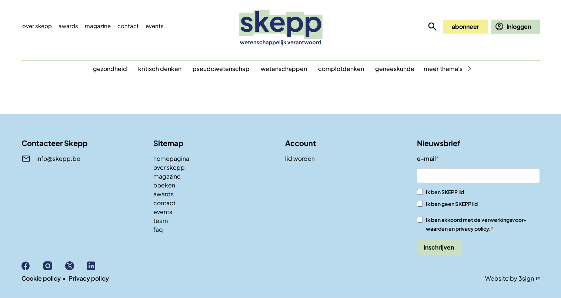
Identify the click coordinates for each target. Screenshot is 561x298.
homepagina (171, 158)
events (155, 25)
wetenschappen (284, 68)
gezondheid (110, 68)
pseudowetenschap (221, 68)
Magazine (98, 25)
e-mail (426, 158)
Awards (68, 25)
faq (158, 229)
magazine (167, 176)
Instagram (54, 265)
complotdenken (341, 68)
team (160, 220)
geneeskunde (394, 68)
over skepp (169, 167)
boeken (164, 185)
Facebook (32, 265)
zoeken (432, 27)
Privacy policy (89, 278)
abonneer (465, 26)
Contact (128, 25)
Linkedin (98, 265)
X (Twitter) (76, 265)
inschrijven (439, 247)
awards (163, 194)
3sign (526, 278)
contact (164, 203)
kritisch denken (159, 68)
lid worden (300, 158)
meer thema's (443, 68)
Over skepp (37, 25)
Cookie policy (41, 278)
